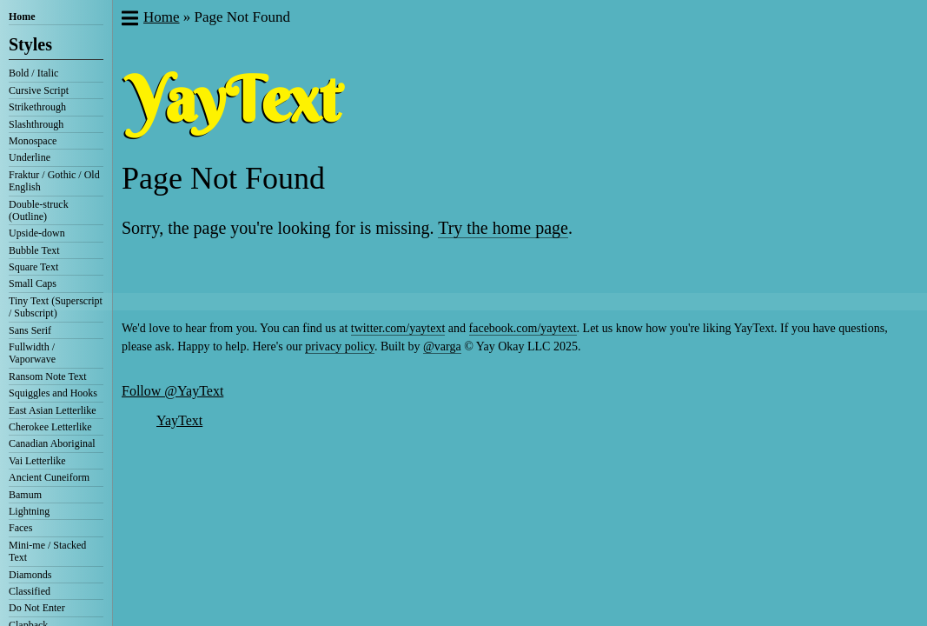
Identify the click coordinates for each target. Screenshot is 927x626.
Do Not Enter (37, 608)
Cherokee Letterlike (50, 427)
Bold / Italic (33, 73)
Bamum (25, 495)
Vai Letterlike (37, 461)
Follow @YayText (172, 390)
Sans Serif (30, 330)
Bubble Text (34, 250)
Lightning (29, 511)
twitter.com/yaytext (398, 328)
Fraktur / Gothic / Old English (54, 181)
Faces (20, 528)
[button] (129, 20)
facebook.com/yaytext (523, 328)
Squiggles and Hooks (53, 393)
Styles (30, 44)
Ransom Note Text (48, 376)
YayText (179, 420)
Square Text (33, 267)
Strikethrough (37, 107)
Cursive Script (39, 90)
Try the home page (503, 227)
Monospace (32, 141)
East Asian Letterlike (52, 410)
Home (22, 16)
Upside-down (37, 233)
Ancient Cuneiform (49, 477)
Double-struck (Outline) (39, 210)
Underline (29, 157)
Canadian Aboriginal (52, 443)
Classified (29, 591)
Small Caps (32, 283)
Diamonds (30, 575)
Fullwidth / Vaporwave (32, 353)
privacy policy (339, 346)
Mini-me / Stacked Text (47, 551)
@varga (442, 346)
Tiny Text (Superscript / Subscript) (56, 307)
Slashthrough (36, 124)
